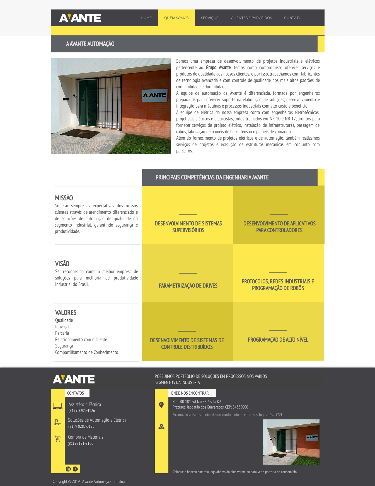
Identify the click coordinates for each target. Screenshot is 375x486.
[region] (187, 215)
